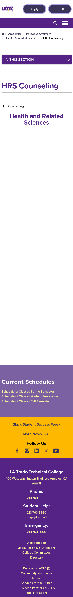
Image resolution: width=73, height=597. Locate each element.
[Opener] (69, 454)
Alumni (36, 578)
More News (32, 443)
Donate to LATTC (36, 568)
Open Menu (65, 23)
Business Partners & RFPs (36, 587)
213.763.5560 (36, 498)
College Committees (36, 552)
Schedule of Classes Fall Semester (26, 401)
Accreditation (36, 542)
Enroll (60, 9)
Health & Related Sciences (22, 38)
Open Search (55, 23)
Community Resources (36, 573)
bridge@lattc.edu (36, 517)
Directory (36, 557)
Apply (34, 9)
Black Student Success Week (36, 433)
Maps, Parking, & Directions (36, 547)
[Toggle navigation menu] (37, 59)
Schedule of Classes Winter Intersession (30, 396)
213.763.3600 (36, 531)
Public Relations (36, 592)
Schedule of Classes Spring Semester (28, 391)
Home (3, 34)
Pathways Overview (38, 34)
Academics (15, 34)
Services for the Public (36, 583)
